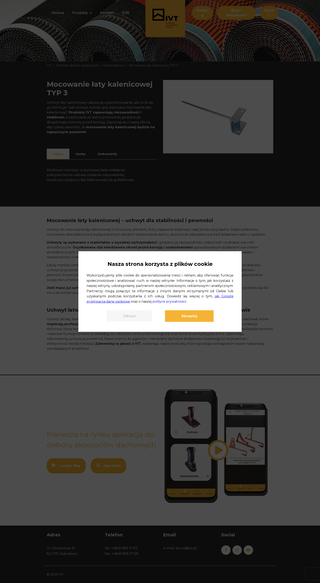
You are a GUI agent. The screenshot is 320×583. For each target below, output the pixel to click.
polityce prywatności (169, 301)
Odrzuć (129, 316)
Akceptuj (189, 316)
